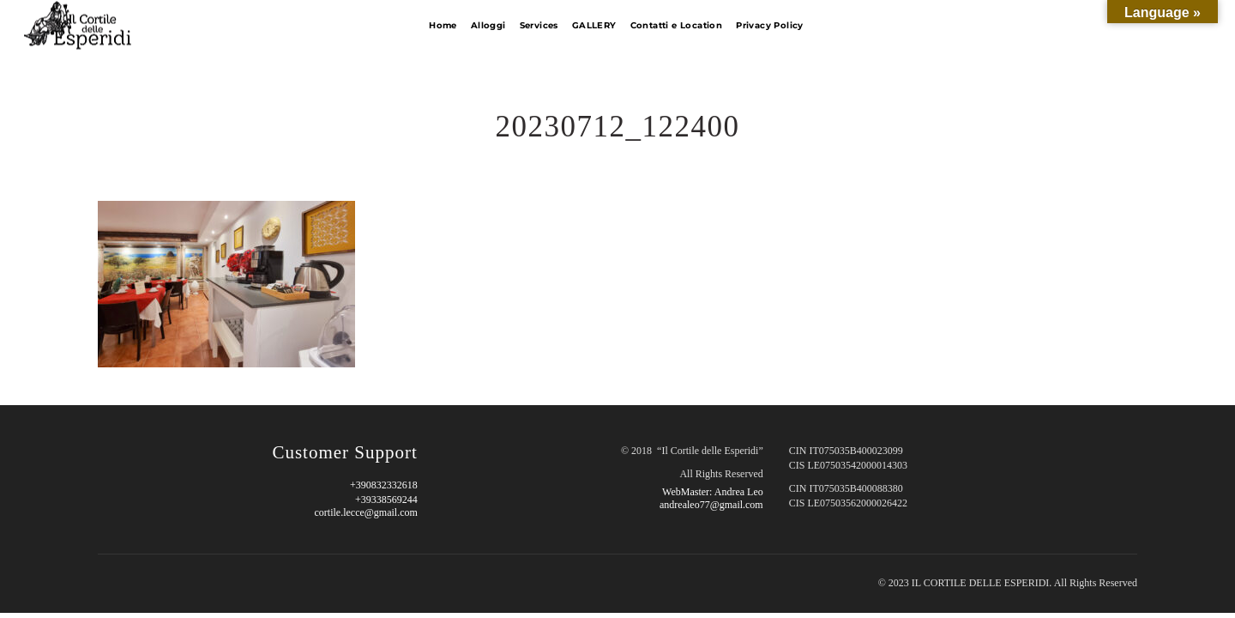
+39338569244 (386, 500)
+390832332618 (384, 485)
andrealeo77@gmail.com (711, 505)
